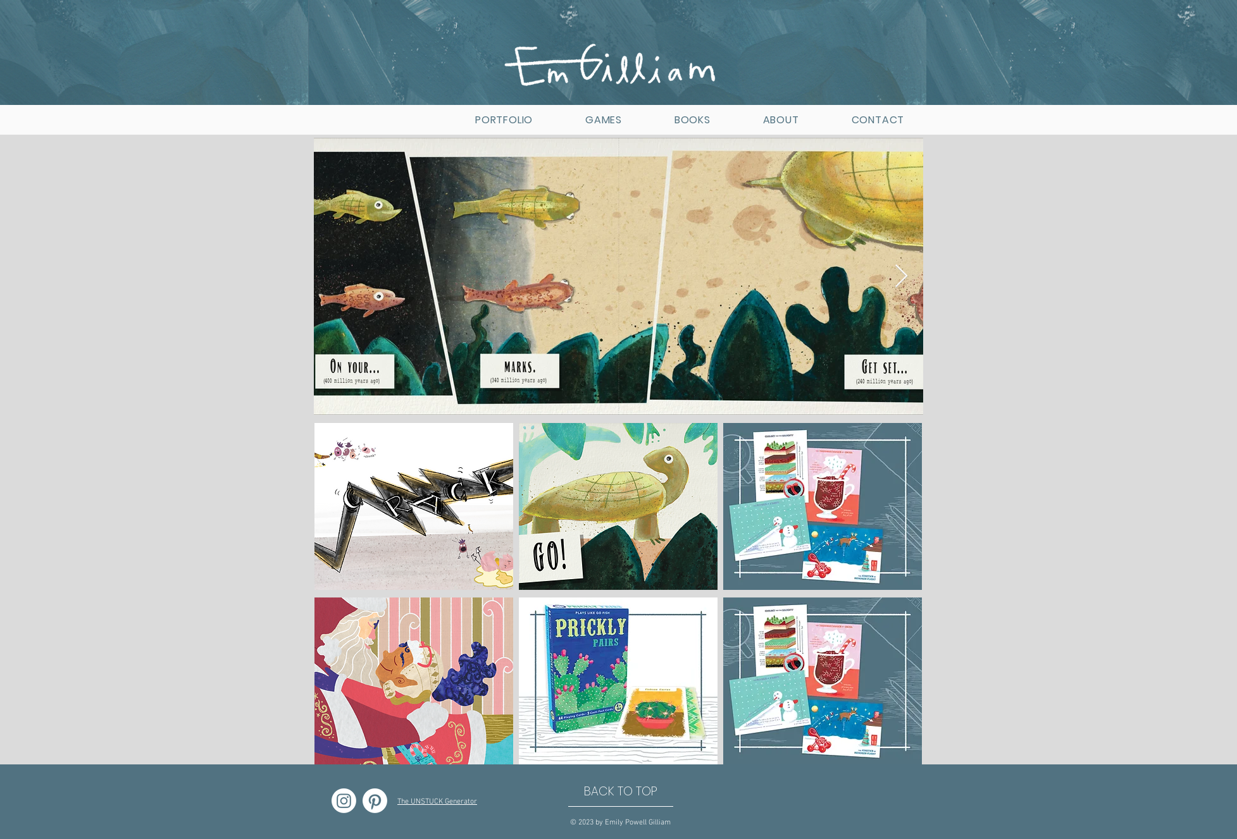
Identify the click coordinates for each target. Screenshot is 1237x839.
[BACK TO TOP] (620, 791)
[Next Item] (901, 276)
